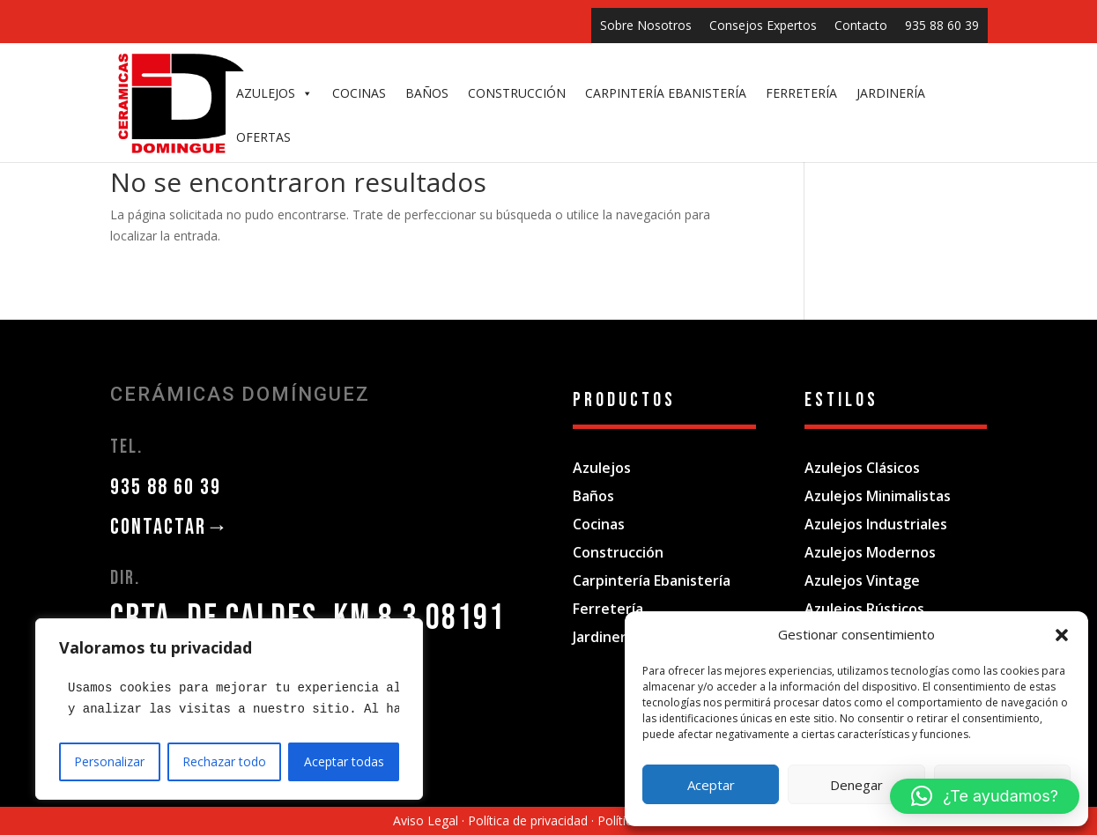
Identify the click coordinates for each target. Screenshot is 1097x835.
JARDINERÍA (890, 93)
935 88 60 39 (942, 25)
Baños (593, 496)
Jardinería (605, 637)
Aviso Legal (425, 820)
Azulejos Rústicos (864, 608)
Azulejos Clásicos (862, 467)
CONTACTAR (170, 527)
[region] (229, 709)
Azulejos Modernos (870, 552)
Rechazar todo (224, 761)
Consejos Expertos (763, 25)
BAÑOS (426, 93)
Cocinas (599, 524)
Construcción (618, 552)
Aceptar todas (344, 761)
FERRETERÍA (801, 93)
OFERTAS (263, 137)
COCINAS (359, 93)
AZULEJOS (274, 93)
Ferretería (608, 608)
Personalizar (109, 761)
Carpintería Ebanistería (651, 580)
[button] (1062, 635)
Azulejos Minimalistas (877, 496)
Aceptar (711, 785)
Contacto (860, 25)
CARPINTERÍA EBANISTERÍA (665, 93)
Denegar (856, 785)
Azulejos (602, 467)
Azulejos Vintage (862, 580)
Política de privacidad (528, 820)
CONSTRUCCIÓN (517, 93)
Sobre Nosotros (646, 25)
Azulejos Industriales (875, 524)
